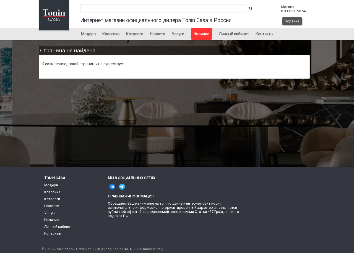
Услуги (178, 34)
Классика (110, 34)
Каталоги (134, 34)
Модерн (88, 34)
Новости (157, 34)
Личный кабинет (234, 34)
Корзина (292, 21)
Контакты (264, 34)
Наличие (201, 34)
